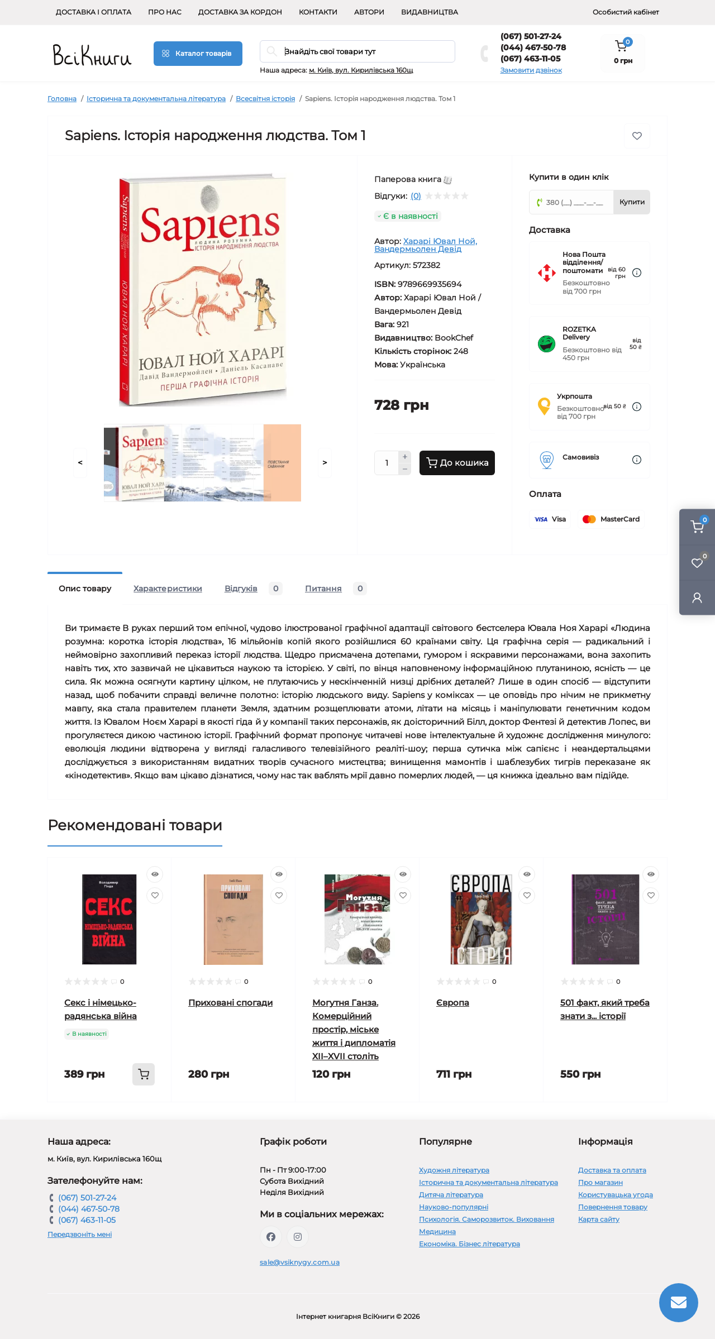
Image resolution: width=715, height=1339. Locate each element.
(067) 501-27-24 (530, 36)
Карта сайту (598, 1219)
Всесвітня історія (265, 98)
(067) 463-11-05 (530, 59)
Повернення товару (612, 1207)
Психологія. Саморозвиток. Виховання (486, 1219)
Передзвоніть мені (79, 1234)
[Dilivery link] (636, 273)
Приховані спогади (230, 1002)
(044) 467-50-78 (533, 47)
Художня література (454, 1170)
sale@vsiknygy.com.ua (300, 1262)
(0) (416, 196)
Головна (62, 98)
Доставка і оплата (93, 12)
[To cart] (143, 1074)
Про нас (165, 12)
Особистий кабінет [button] (626, 12)
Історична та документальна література (156, 98)
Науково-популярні (453, 1207)
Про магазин (600, 1182)
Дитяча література (451, 1194)
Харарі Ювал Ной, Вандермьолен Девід (425, 245)
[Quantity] (386, 463)
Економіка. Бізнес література (469, 1244)
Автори (369, 12)
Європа (452, 1002)
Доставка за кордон (240, 12)
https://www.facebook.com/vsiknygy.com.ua (270, 1236)
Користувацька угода (615, 1194)
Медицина (437, 1231)
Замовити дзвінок (531, 70)
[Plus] (405, 457)
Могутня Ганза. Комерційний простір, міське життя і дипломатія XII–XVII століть (353, 1029)
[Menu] (198, 53)
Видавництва (429, 12)
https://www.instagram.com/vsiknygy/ (298, 1236)
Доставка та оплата (612, 1170)
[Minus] (405, 469)
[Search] (272, 51)
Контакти (318, 12)
